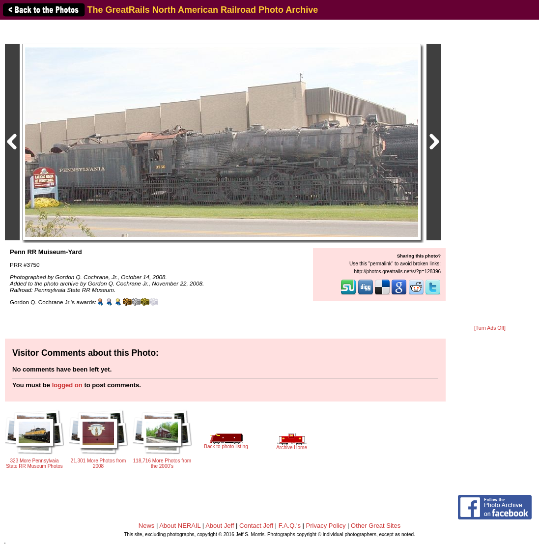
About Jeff (219, 525)
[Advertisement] (490, 173)
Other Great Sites (375, 525)
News (147, 525)
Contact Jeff (256, 525)
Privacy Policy (326, 525)
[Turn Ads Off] (490, 328)
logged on (67, 385)
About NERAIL (179, 525)
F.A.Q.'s (290, 525)
